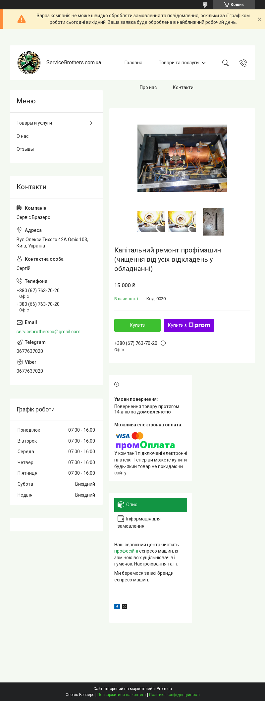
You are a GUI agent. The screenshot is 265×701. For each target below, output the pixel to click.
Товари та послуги (179, 62)
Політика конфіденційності (174, 694)
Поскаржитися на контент (121, 694)
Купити (137, 325)
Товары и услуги (34, 123)
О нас (22, 136)
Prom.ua (164, 688)
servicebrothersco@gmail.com (48, 331)
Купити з (189, 325)
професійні (126, 551)
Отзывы (25, 149)
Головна (133, 62)
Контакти (183, 87)
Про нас (148, 87)
